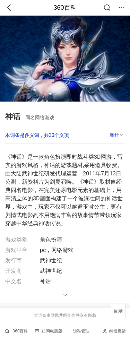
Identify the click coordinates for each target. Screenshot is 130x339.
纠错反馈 (114, 330)
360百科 (64, 7)
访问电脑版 (48, 331)
